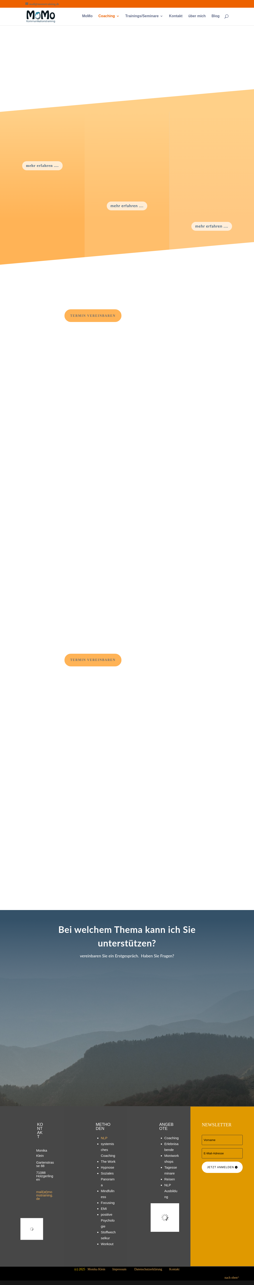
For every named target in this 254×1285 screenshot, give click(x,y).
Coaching (106, 16)
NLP (104, 1138)
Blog (215, 16)
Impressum (119, 1269)
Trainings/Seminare (142, 16)
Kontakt (176, 16)
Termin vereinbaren (93, 315)
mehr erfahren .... (42, 165)
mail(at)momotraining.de (44, 1195)
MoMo (87, 16)
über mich (197, 16)
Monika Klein (96, 1269)
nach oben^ (239, 1277)
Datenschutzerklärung (148, 1269)
